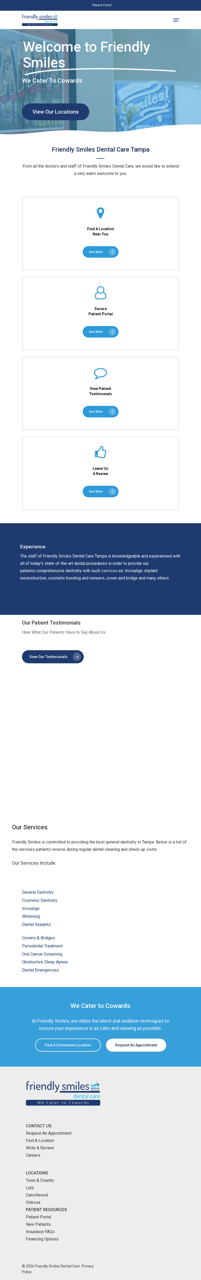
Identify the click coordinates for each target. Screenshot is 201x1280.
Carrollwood (37, 1195)
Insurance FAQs (40, 1231)
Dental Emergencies (40, 970)
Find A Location (40, 1140)
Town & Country (40, 1180)
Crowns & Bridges (38, 937)
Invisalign (31, 908)
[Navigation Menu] (176, 20)
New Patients (38, 1224)
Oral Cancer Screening (42, 954)
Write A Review (40, 1147)
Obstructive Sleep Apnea (45, 961)
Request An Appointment (48, 1133)
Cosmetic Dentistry (39, 900)
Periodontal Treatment (42, 946)
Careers (33, 1155)
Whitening (31, 916)
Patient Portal (38, 1217)
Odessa (33, 1202)
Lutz (30, 1187)
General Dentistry (38, 892)
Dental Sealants (36, 924)
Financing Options (42, 1239)
